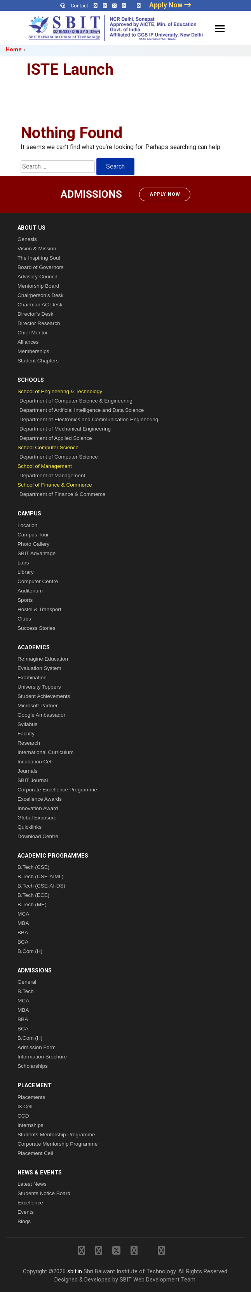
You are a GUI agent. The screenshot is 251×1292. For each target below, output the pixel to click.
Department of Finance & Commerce (62, 494)
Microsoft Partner (37, 705)
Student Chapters (38, 361)
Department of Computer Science (58, 457)
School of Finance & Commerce (54, 485)
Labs (23, 563)
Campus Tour (33, 535)
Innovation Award (37, 808)
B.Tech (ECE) (33, 895)
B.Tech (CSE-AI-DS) (41, 886)
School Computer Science (47, 447)
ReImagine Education (42, 659)
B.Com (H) (29, 951)
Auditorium (30, 591)
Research (28, 743)
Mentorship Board (38, 286)
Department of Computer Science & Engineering (75, 401)
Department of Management (52, 475)
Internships (30, 1125)
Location (27, 525)
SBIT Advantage (36, 553)
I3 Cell (25, 1106)
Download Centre (37, 836)
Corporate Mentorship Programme (57, 1144)
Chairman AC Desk (40, 305)
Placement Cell (35, 1153)
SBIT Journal (32, 780)
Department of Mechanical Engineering (65, 429)
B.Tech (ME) (32, 904)
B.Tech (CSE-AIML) (40, 876)
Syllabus (27, 724)
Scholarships (32, 1066)
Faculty (26, 734)
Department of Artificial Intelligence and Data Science (81, 410)
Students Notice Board (43, 1193)
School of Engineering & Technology (59, 391)
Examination (32, 677)
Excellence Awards (39, 799)
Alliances (27, 342)
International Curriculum (45, 752)
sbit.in (74, 1271)
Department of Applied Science (55, 438)
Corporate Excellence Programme (57, 790)
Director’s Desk (35, 314)
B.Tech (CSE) (33, 867)
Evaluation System (39, 668)
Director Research (38, 323)
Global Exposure (37, 818)
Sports (25, 600)
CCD (23, 1116)
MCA (23, 914)
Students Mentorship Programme (56, 1134)
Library (25, 572)
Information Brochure (42, 1057)
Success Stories (36, 628)
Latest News (32, 1184)
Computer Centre (37, 581)
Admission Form (36, 1047)
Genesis (27, 239)
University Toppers (39, 687)
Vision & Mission (36, 248)
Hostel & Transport (39, 609)
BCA (22, 942)
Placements (31, 1097)
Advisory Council (37, 276)
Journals (27, 771)
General (26, 982)
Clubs (24, 619)
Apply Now (165, 194)
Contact (79, 6)
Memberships (33, 351)
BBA (22, 932)
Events (25, 1212)
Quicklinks (29, 827)
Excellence (30, 1203)
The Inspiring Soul (38, 258)
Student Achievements (43, 696)
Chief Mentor (32, 333)
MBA (23, 923)
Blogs (24, 1221)
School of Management (44, 466)
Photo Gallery (33, 544)
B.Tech (25, 991)
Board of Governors (40, 267)
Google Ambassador (41, 715)
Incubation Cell (34, 762)
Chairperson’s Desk (40, 295)
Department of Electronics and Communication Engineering (88, 419)
